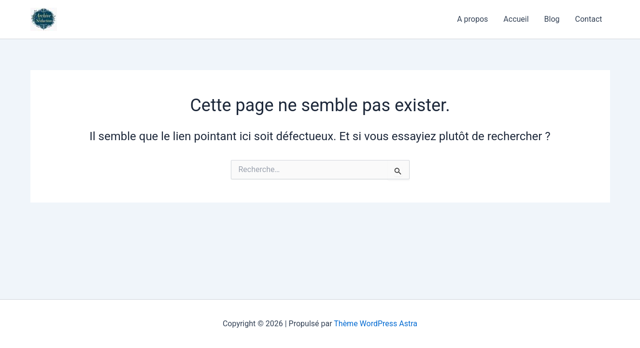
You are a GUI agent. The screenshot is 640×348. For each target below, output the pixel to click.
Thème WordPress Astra (375, 323)
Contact (588, 19)
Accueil (515, 19)
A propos (472, 19)
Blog (552, 19)
